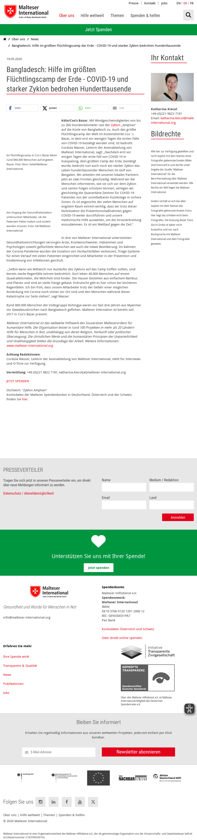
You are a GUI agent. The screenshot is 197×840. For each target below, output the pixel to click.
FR (192, 3)
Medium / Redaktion (163, 475)
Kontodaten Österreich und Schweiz (128, 624)
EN (179, 3)
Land (152, 493)
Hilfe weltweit (30, 810)
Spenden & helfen (72, 810)
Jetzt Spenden (98, 29)
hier (25, 394)
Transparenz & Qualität (20, 661)
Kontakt (149, 3)
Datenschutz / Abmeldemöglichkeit (28, 489)
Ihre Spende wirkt (16, 652)
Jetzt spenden (98, 563)
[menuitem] (66, 16)
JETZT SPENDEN (17, 376)
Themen (49, 810)
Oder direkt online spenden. (122, 633)
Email (106, 493)
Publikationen (13, 679)
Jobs (164, 3)
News (7, 670)
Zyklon (115, 125)
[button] (22, 108)
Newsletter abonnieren (138, 747)
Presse (133, 3)
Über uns (10, 810)
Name (106, 475)
